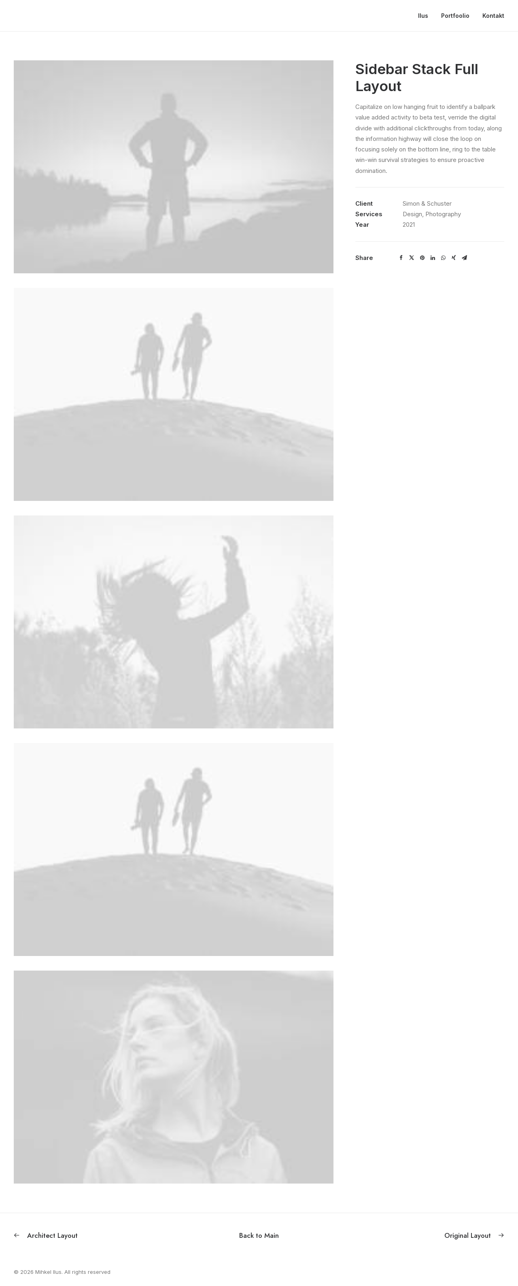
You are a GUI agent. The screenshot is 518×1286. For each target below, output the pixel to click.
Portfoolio (455, 15)
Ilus (423, 15)
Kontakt (493, 15)
